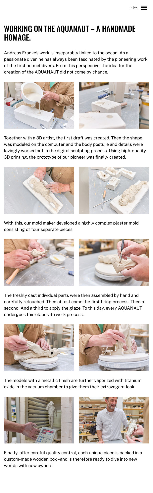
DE (130, 7)
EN (135, 7)
